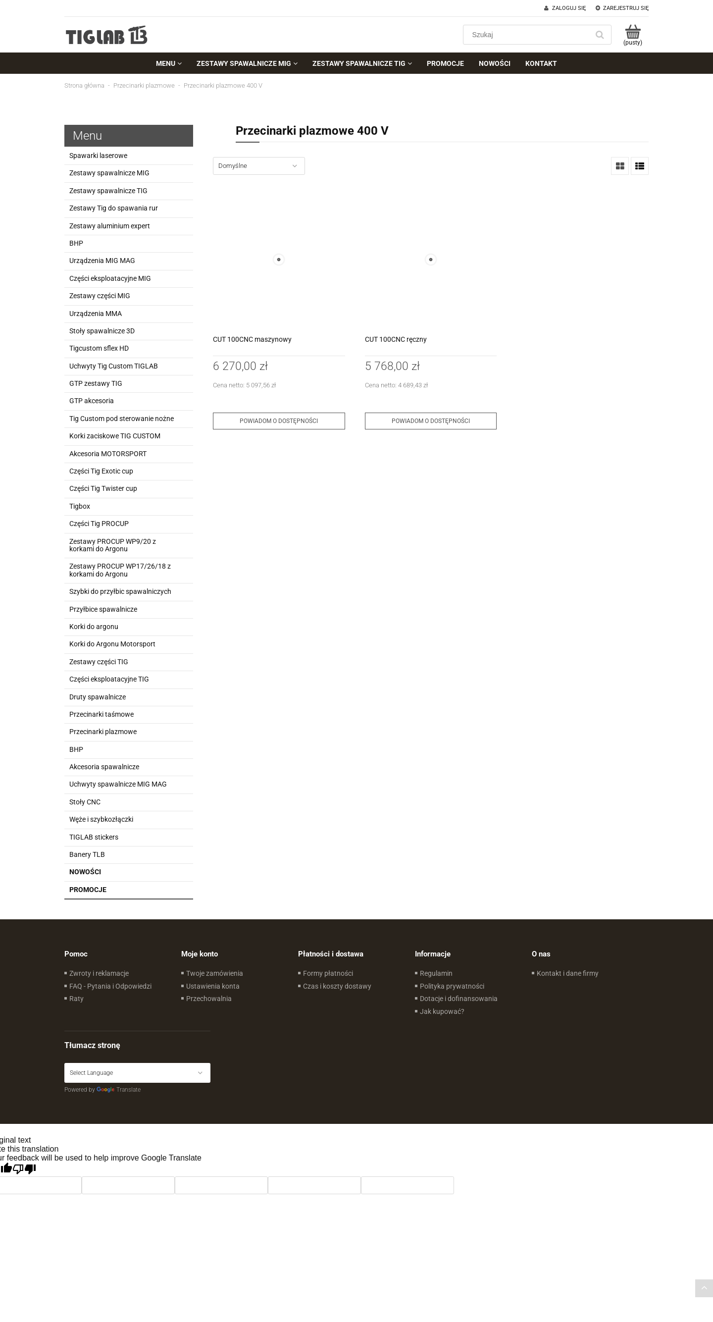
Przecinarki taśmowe (101, 714)
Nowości (85, 872)
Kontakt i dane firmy (568, 973)
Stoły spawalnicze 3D (102, 331)
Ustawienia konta (213, 986)
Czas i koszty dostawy (337, 986)
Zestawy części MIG (99, 296)
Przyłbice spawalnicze (103, 609)
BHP (76, 243)
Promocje (87, 890)
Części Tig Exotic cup (101, 471)
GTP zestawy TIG (95, 383)
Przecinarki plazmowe (103, 732)
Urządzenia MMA (95, 313)
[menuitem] (169, 63)
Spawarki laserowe (98, 155)
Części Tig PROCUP (99, 524)
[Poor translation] (24, 1169)
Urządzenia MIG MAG (102, 260)
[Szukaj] (599, 35)
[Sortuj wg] (259, 166)
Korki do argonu (93, 627)
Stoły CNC (85, 802)
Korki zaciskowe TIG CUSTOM (114, 436)
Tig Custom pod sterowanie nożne (121, 419)
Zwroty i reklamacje (99, 973)
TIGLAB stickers (93, 837)
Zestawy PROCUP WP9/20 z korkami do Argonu (112, 545)
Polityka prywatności (452, 986)
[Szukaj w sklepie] (528, 35)
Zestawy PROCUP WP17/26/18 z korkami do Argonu (120, 570)
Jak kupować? (442, 1011)
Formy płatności (328, 973)
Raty (76, 999)
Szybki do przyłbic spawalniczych (120, 591)
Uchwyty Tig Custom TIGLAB (113, 366)
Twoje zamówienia (214, 973)
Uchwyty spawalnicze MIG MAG (118, 784)
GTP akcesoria (91, 401)
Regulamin (436, 973)
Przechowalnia (209, 999)
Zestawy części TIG (98, 662)
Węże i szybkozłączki (101, 819)
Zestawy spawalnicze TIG (108, 191)
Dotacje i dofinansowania (459, 999)
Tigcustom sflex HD (99, 348)
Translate (119, 1089)
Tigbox (79, 506)
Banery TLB (87, 854)
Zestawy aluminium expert (109, 226)
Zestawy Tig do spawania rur (113, 208)
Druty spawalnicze (97, 697)
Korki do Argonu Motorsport (112, 644)
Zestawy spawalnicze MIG (109, 173)
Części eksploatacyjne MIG (110, 278)
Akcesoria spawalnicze (104, 767)
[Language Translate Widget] (137, 1073)
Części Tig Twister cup (103, 488)
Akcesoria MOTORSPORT (108, 454)
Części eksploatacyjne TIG (109, 679)
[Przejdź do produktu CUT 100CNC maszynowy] (279, 260)
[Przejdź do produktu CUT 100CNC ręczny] (431, 260)
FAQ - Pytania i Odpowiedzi (110, 986)
